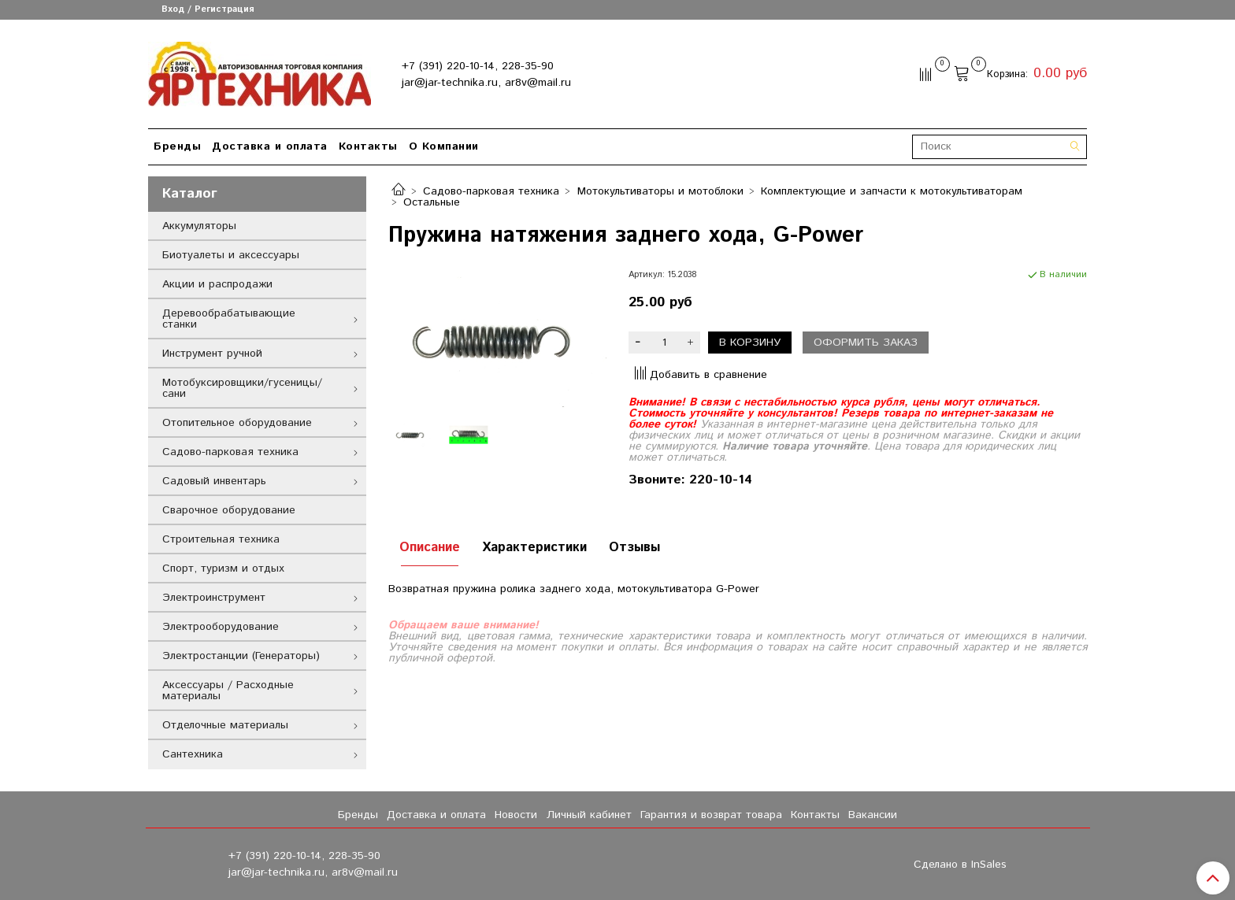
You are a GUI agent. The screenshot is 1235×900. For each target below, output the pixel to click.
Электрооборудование (220, 627)
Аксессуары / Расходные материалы (228, 690)
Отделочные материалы (225, 725)
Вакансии (872, 815)
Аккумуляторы (199, 226)
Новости (516, 815)
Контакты (368, 146)
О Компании (444, 146)
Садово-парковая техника (491, 191)
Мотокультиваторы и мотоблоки (660, 191)
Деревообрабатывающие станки (228, 319)
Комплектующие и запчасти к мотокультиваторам (891, 191)
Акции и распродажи (217, 284)
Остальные (431, 202)
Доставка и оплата (270, 146)
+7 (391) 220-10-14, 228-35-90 (478, 66)
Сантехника (192, 754)
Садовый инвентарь (214, 481)
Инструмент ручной (212, 353)
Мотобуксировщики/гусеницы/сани (242, 388)
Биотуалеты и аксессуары (230, 255)
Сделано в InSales (960, 864)
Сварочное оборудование (228, 510)
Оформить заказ (866, 342)
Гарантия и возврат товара (711, 815)
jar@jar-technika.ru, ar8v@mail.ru (486, 83)
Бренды (177, 146)
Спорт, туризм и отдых (223, 568)
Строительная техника (221, 539)
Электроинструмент (213, 598)
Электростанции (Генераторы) (241, 656)
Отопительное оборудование (237, 423)
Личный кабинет (589, 815)
